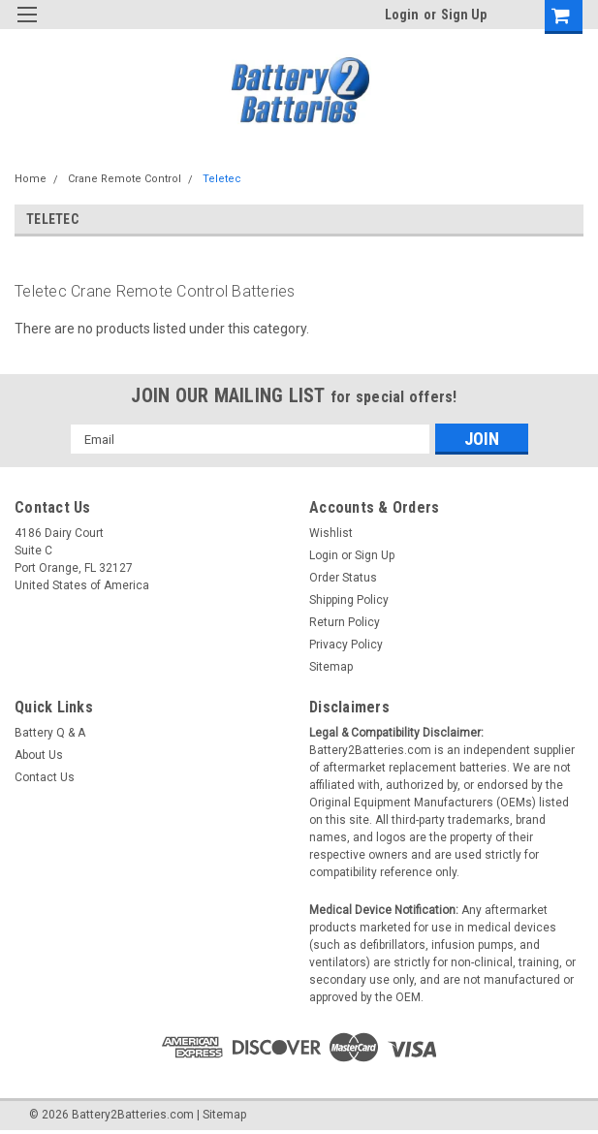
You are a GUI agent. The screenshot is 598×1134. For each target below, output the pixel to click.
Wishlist (331, 533)
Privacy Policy (346, 644)
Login (402, 14)
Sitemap (331, 667)
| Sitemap (221, 1114)
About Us (39, 755)
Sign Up (464, 14)
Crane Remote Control (124, 179)
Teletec (222, 179)
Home (31, 179)
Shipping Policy (349, 600)
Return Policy (344, 622)
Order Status (343, 577)
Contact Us (45, 777)
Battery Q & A (50, 733)
